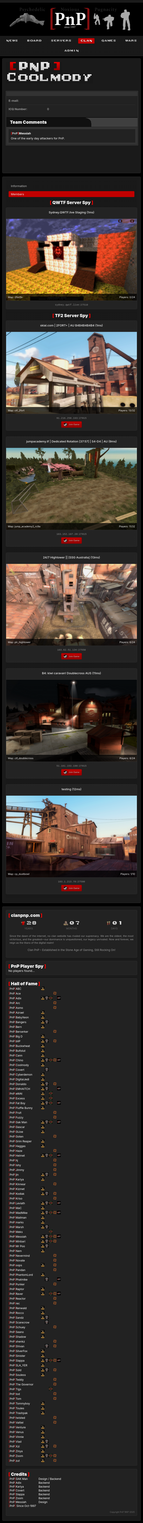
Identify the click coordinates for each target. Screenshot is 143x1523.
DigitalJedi (22, 1080)
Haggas (20, 1147)
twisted (20, 1419)
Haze (19, 1152)
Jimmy (20, 1171)
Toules (20, 1409)
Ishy (18, 1166)
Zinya (19, 1452)
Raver (19, 1295)
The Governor (24, 1385)
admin (71, 50)
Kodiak (20, 1195)
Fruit (18, 1114)
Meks (19, 1233)
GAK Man (22, 1480)
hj (17, 1161)
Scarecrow (22, 1324)
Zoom (19, 1457)
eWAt (19, 1095)
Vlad (18, 1443)
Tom (18, 1400)
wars (131, 40)
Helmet (20, 1157)
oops (19, 1266)
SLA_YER (21, 1366)
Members (17, 193)
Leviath (20, 1204)
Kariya (20, 1180)
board (34, 40)
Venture (21, 1428)
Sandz (20, 1319)
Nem (19, 1252)
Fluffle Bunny (24, 1109)
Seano (20, 1333)
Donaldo (21, 1085)
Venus (20, 1433)
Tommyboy (23, 1405)
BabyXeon (22, 1018)
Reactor (21, 1300)
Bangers (21, 1023)
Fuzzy (19, 1119)
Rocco (20, 1314)
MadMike (21, 1214)
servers (61, 40)
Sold (18, 1371)
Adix (18, 999)
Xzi (18, 1447)
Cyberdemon (24, 1076)
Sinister (20, 1357)
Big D (19, 1037)
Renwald (21, 1309)
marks (20, 1223)
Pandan (20, 1271)
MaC (19, 1209)
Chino (19, 1061)
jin (17, 1176)
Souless (21, 1376)
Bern (19, 1028)
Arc (18, 1004)
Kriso (19, 1200)
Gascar (20, 1128)
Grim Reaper (24, 1142)
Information (19, 184)
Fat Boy (20, 1104)
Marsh (20, 1228)
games (108, 40)
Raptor (20, 1290)
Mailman (21, 1219)
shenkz (20, 1343)
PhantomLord (24, 1276)
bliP (18, 1042)
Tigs (18, 1390)
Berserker (22, 1033)
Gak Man (21, 1123)
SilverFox (21, 1352)
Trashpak (22, 1414)
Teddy (20, 1381)
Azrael (20, 1014)
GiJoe (19, 1133)
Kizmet (20, 1190)
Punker (20, 1285)
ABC (18, 990)
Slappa (20, 1362)
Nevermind (23, 1257)
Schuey (20, 1328)
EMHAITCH (23, 1090)
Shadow (21, 1338)
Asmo (19, 1009)
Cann (19, 1057)
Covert (20, 1071)
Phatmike (21, 1281)
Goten (19, 1138)
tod (18, 1395)
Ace (18, 995)
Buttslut (20, 1052)
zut (18, 1462)
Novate (20, 1262)
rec (18, 1304)
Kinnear (21, 1185)
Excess (20, 1099)
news (12, 40)
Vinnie (20, 1438)
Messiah (25, 133)
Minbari (20, 1242)
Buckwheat (23, 1047)
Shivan (20, 1347)
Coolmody (22, 1066)
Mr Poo (20, 1247)
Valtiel (19, 1424)
